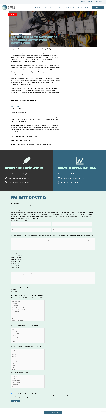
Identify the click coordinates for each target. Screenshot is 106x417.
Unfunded (15, 292)
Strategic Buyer (28, 381)
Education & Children (28, 313)
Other (28, 387)
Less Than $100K (17, 256)
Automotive (28, 306)
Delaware (28, 364)
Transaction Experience (75, 7)
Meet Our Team (100, 2)
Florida (28, 366)
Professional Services (28, 317)
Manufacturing (28, 302)
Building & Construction (28, 309)
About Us (40, 7)
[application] (43, 7)
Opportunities (51, 7)
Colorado (28, 360)
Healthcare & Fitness (28, 319)
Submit (15, 401)
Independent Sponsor (28, 383)
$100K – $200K (16, 258)
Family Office (28, 379)
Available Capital (15, 254)
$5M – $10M (15, 267)
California (28, 358)
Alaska (28, 353)
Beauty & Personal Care (28, 308)
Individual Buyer (28, 385)
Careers (83, 2)
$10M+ (14, 269)
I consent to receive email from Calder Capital (25, 393)
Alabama (28, 351)
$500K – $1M (16, 261)
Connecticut (28, 362)
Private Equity (28, 377)
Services (61, 7)
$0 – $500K (28, 332)
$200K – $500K (16, 260)
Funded (14, 290)
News (87, 7)
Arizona (28, 356)
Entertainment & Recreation (28, 315)
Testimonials (90, 2)
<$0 (28, 330)
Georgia (28, 368)
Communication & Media (28, 311)
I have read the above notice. (20, 220)
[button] (98, 7)
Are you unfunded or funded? (19, 288)
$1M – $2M (15, 263)
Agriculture (28, 304)
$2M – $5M (15, 265)
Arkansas (28, 355)
